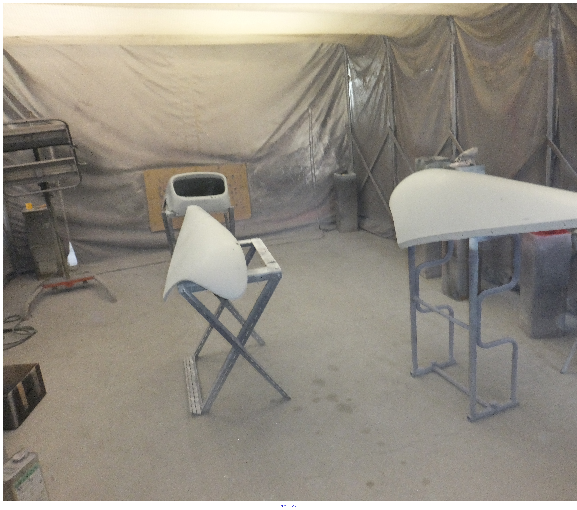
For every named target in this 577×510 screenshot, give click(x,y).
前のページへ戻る (288, 506)
